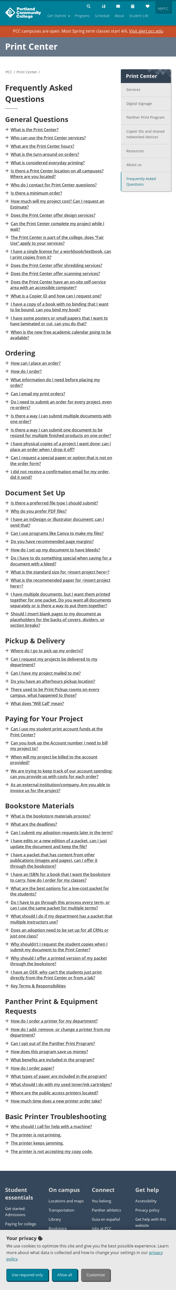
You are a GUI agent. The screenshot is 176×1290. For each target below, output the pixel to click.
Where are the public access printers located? (54, 1093)
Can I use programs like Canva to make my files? (57, 533)
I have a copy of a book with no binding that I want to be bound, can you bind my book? (59, 307)
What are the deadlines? (33, 824)
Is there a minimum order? (36, 193)
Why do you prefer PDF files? (38, 511)
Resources (135, 150)
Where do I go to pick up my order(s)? (46, 651)
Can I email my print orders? (37, 394)
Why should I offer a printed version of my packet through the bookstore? (58, 961)
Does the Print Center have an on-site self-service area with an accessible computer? (58, 284)
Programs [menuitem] (82, 15)
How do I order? (26, 371)
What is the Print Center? (34, 129)
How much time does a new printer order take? (56, 1101)
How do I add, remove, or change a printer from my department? (60, 1032)
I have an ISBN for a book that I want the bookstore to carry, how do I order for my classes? (60, 877)
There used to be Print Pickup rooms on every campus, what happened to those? (54, 692)
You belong (101, 1200)
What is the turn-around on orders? (44, 154)
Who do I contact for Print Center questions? (53, 185)
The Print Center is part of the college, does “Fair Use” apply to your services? (57, 240)
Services (133, 89)
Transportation (61, 1210)
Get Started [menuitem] (56, 15)
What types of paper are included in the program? (58, 1076)
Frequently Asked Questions (141, 181)
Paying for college (20, 1223)
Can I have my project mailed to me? (45, 673)
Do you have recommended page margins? (52, 541)
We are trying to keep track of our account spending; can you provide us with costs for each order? (61, 773)
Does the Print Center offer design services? (52, 215)
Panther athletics (106, 1210)
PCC (9, 72)
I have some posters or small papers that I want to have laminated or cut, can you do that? (59, 321)
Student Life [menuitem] (139, 15)
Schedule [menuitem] (102, 15)
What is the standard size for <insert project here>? (59, 572)
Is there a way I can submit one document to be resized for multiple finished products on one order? (60, 432)
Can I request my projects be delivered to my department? (53, 662)
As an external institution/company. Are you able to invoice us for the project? (60, 787)
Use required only (27, 1274)
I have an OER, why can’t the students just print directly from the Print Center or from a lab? (56, 975)
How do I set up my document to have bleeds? (55, 550)
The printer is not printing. (35, 1135)
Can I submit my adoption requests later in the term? (61, 832)
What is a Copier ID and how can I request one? (55, 296)
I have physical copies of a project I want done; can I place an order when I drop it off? (60, 446)
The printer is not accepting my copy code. (51, 1151)
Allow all (64, 1274)
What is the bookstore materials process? (50, 816)
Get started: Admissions (15, 1211)
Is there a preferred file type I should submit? (54, 503)
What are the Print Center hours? (42, 146)
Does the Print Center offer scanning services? (55, 273)
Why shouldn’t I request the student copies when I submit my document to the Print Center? (59, 947)
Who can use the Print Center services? (48, 138)
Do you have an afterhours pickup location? (52, 681)
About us (134, 164)
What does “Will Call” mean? (37, 703)
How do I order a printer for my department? (54, 1021)
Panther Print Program (145, 117)
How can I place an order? (35, 363)
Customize (95, 1274)
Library (55, 1219)
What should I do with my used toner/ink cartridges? (61, 1084)
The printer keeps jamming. (37, 1143)
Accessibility (146, 1200)
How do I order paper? (32, 1068)
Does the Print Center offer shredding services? (56, 265)
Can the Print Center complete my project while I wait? (57, 226)
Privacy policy (147, 1210)
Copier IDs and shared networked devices (145, 134)
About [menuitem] (119, 15)
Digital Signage (139, 103)
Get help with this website (150, 1222)
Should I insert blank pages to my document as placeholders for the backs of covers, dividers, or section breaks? (57, 619)
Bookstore (58, 1228)
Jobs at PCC (101, 1228)
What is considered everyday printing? (47, 163)
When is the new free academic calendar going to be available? (60, 335)
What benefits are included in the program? (52, 1060)
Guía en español (106, 1219)
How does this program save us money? (49, 1051)
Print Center (31, 46)
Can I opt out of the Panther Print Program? (52, 1043)
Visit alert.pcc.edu (146, 31)
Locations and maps (66, 1200)
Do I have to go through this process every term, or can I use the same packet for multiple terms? (60, 905)
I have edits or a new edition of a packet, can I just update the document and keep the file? (58, 843)
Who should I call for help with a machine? (51, 1126)
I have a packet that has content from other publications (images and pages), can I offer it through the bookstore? (53, 860)
